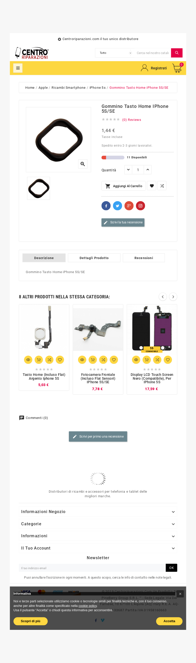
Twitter (117, 205)
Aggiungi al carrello (123, 186)
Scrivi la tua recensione (123, 222)
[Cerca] (152, 52)
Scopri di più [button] (30, 621)
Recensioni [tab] (143, 258)
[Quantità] (138, 169)
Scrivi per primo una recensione (98, 436)
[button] (180, 593)
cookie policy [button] (88, 605)
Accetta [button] (169, 621)
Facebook (106, 205)
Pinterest (140, 205)
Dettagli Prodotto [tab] (94, 258)
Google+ (129, 205)
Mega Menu (17, 68)
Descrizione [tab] (44, 258)
